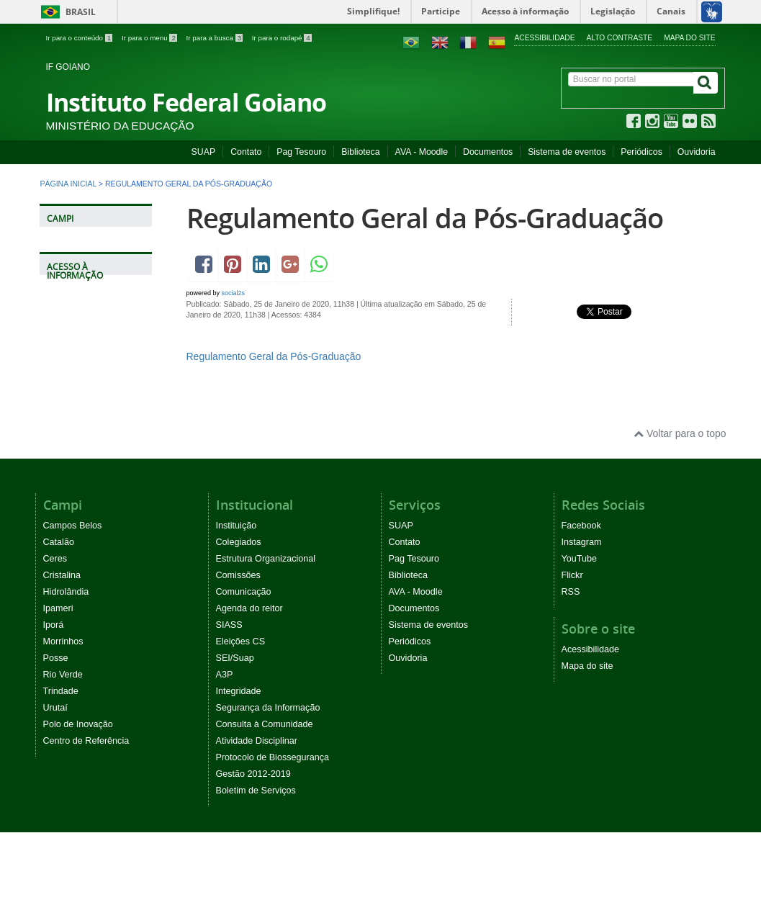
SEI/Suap (235, 658)
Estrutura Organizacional (266, 559)
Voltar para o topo (680, 433)
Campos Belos (72, 526)
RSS (571, 592)
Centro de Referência (86, 741)
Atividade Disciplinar (256, 741)
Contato (245, 152)
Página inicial (68, 183)
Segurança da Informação (268, 708)
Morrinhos (63, 641)
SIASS (229, 625)
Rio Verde (63, 675)
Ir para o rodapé (282, 38)
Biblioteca (360, 152)
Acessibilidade (544, 38)
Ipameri (58, 608)
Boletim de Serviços (256, 790)
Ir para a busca (215, 38)
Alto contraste (620, 38)
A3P (224, 675)
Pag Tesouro (301, 152)
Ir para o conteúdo (80, 38)
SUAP (204, 152)
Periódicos (641, 152)
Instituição (236, 526)
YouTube (580, 559)
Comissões (238, 575)
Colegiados (238, 542)
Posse (55, 658)
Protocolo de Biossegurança (273, 757)
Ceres (55, 559)
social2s (234, 293)
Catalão (58, 542)
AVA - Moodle (421, 152)
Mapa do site (689, 38)
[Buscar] (705, 83)
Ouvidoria (696, 152)
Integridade (238, 691)
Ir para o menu (150, 38)
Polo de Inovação (78, 724)
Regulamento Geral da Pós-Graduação (424, 217)
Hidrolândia (66, 592)
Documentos (488, 152)
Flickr (572, 575)
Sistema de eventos (566, 152)
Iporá (53, 625)
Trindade (60, 691)
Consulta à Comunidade (264, 724)
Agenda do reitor (249, 608)
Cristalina (62, 575)
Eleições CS (241, 641)
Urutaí (55, 708)
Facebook (581, 526)
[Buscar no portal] (631, 79)
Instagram (582, 542)
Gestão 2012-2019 (253, 774)
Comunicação (243, 592)
